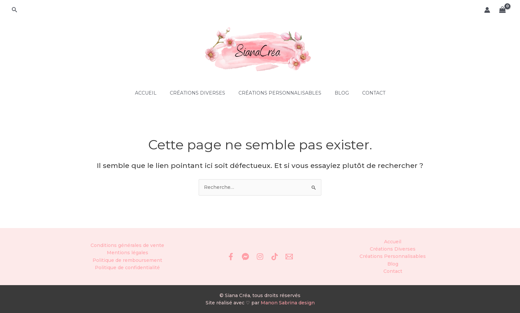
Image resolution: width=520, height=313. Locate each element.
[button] (15, 10)
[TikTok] (274, 256)
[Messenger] (245, 256)
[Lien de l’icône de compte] (487, 10)
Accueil (146, 93)
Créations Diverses (197, 93)
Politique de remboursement (127, 260)
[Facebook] (230, 256)
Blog (342, 93)
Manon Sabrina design (288, 303)
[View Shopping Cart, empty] (502, 10)
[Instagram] (260, 256)
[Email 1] (289, 256)
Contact (373, 93)
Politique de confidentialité (127, 268)
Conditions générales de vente (127, 245)
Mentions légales (127, 253)
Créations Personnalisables (279, 93)
